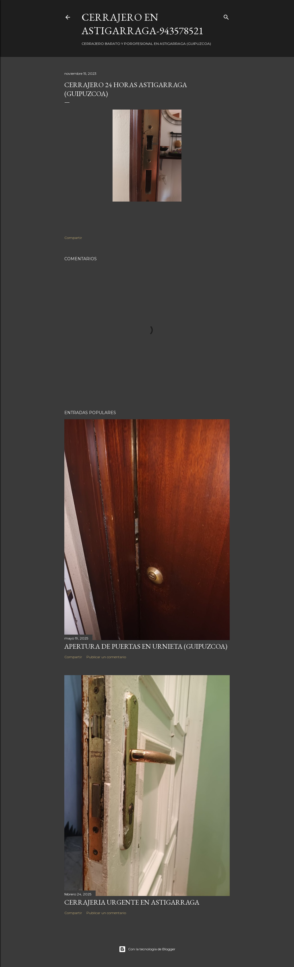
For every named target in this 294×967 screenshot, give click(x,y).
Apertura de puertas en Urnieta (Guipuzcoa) (145, 646)
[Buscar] (226, 16)
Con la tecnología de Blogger (147, 949)
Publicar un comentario (106, 657)
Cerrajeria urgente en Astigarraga (131, 902)
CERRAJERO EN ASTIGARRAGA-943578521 (142, 23)
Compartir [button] (73, 237)
